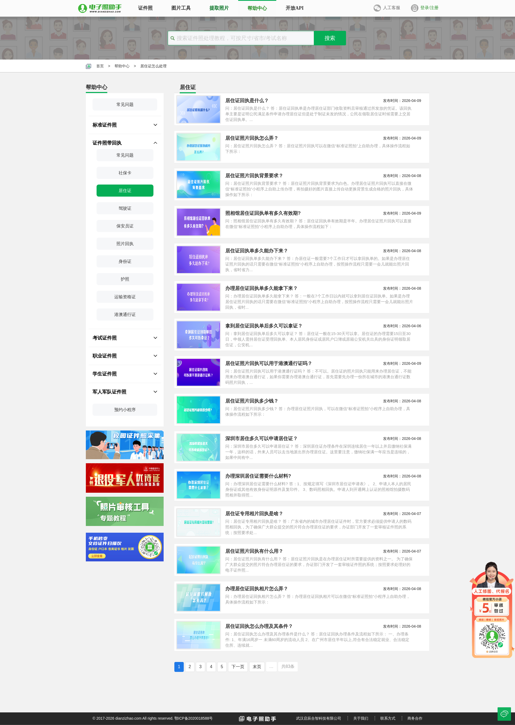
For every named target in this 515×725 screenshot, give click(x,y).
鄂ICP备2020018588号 (193, 718)
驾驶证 (125, 208)
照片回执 (125, 243)
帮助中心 (122, 66)
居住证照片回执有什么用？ (254, 551)
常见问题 (125, 104)
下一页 (237, 666)
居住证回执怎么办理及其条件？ (259, 626)
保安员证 (125, 226)
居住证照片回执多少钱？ (251, 401)
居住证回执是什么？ (247, 100)
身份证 (125, 261)
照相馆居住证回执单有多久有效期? (263, 213)
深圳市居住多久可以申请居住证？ (261, 438)
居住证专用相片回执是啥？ (254, 513)
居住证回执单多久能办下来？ (256, 250)
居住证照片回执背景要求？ (254, 175)
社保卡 (125, 173)
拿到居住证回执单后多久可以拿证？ (264, 326)
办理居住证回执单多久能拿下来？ (261, 288)
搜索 (330, 38)
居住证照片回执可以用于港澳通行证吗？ (268, 363)
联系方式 (387, 718)
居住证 (125, 190)
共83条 (288, 666)
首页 (100, 66)
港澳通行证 (125, 314)
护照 (125, 279)
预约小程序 (125, 409)
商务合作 (414, 718)
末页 (257, 666)
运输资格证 (125, 297)
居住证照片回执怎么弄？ (251, 138)
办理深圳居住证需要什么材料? (258, 476)
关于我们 (360, 718)
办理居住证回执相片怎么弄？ (256, 588)
